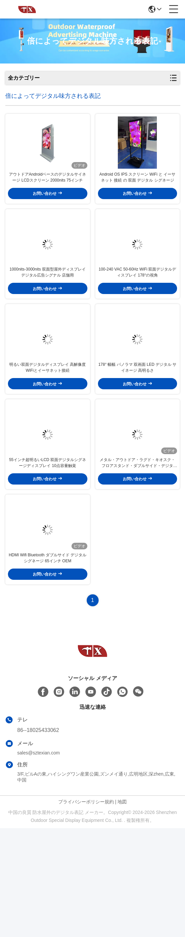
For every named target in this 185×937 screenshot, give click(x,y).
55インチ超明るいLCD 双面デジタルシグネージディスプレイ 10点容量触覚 (47, 549)
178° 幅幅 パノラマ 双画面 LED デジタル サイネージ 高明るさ (137, 433)
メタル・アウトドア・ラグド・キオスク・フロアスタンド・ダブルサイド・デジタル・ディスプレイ (137, 550)
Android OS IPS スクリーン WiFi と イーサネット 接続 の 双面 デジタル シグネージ (137, 199)
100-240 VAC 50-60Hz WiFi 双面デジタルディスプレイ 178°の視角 (137, 316)
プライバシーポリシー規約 (86, 910)
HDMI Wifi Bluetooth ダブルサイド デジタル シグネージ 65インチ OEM (47, 666)
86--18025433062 (38, 839)
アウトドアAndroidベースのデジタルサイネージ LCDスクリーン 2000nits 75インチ (47, 199)
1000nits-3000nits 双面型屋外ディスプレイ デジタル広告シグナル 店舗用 (48, 316)
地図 (122, 910)
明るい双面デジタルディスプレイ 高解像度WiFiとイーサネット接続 (47, 433)
